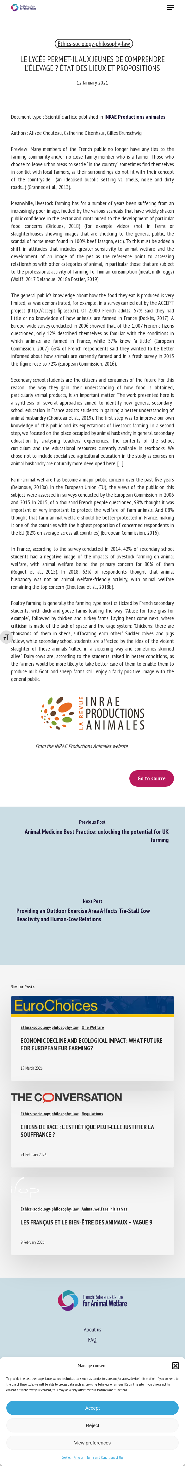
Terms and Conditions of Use (105, 1457)
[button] (175, 1365)
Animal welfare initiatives (104, 1209)
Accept (92, 1408)
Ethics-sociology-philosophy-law (94, 44)
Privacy (78, 1457)
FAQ (92, 1339)
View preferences (92, 1442)
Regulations (92, 1114)
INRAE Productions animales (134, 116)
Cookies (66, 1457)
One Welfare (93, 1027)
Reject (92, 1425)
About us (92, 1329)
